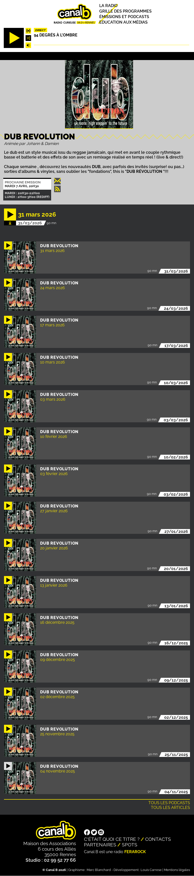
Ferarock (135, 851)
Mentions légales (177, 870)
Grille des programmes (125, 11)
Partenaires (100, 844)
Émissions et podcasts (124, 16)
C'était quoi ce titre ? (112, 839)
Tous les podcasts (169, 802)
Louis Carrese (151, 870)
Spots (129, 844)
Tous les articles (170, 807)
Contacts (158, 839)
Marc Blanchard (99, 870)
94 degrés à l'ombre (55, 35)
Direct (40, 30)
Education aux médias (123, 22)
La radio (108, 5)
